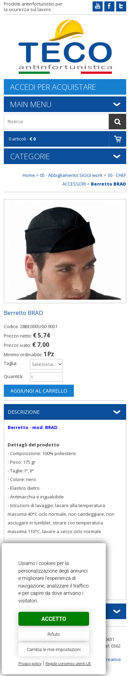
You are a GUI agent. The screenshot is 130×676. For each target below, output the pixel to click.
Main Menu (31, 104)
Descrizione (24, 412)
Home (29, 175)
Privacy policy (30, 663)
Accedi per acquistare (53, 87)
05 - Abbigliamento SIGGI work (71, 175)
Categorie (30, 156)
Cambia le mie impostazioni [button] (53, 649)
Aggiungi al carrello (38, 390)
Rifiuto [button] (53, 634)
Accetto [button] (53, 619)
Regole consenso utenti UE (68, 663)
